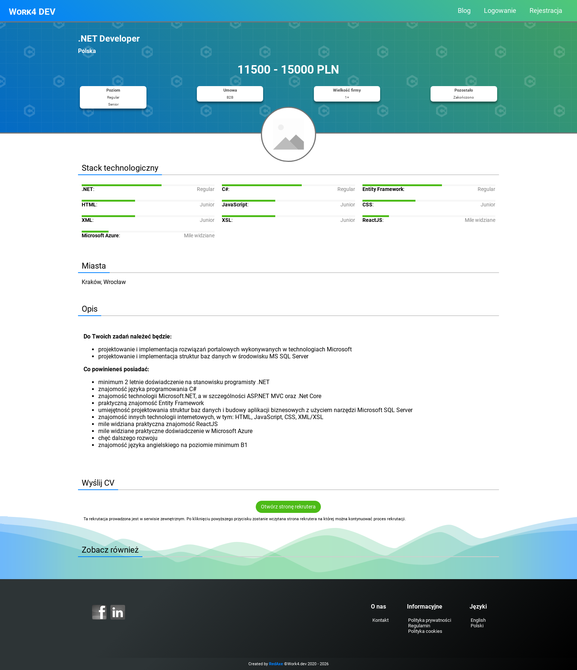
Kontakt (380, 620)
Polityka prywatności (428, 620)
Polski (476, 625)
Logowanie (500, 10)
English (477, 620)
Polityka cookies (424, 631)
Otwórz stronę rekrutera (288, 507)
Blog (464, 10)
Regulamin (418, 625)
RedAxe (276, 664)
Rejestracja (546, 10)
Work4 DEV (32, 12)
